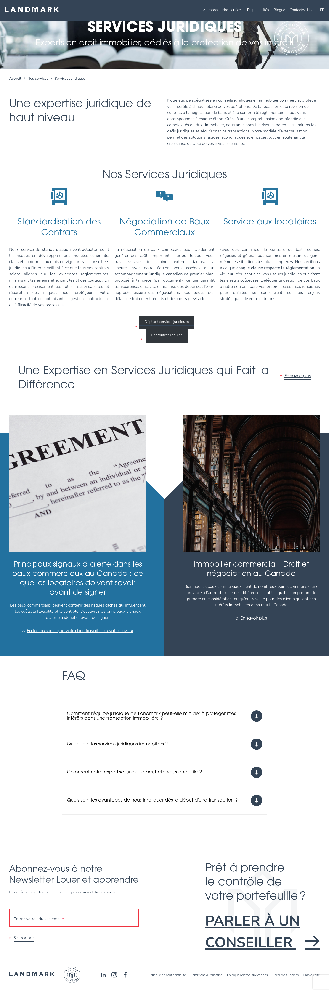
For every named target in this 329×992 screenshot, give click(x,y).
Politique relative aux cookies (247, 975)
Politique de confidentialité (167, 975)
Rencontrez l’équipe (167, 335)
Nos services (232, 9)
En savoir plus (297, 376)
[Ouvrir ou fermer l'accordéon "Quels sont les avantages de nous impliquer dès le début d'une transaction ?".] (164, 800)
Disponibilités (258, 9)
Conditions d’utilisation (206, 975)
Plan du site (311, 975)
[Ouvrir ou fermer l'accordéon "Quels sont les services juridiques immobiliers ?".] (164, 744)
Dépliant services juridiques (167, 321)
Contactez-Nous (303, 9)
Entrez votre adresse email (39, 919)
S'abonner (24, 938)
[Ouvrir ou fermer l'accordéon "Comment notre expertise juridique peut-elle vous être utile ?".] (164, 772)
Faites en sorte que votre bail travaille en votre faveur (80, 631)
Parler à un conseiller (262, 931)
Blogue (279, 9)
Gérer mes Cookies (285, 975)
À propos (210, 9)
